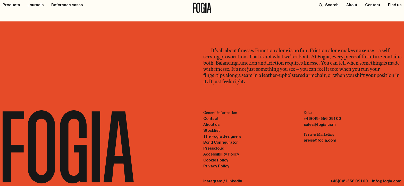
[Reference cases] (67, 5)
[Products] (11, 5)
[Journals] (36, 5)
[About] (351, 5)
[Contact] (372, 5)
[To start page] (202, 8)
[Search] (329, 5)
